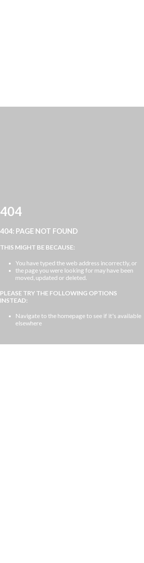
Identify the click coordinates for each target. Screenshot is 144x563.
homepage (71, 315)
